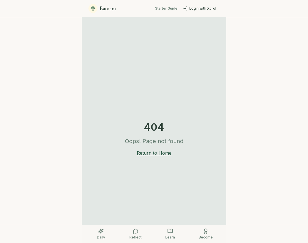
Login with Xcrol (199, 8)
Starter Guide (166, 8)
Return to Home (154, 153)
